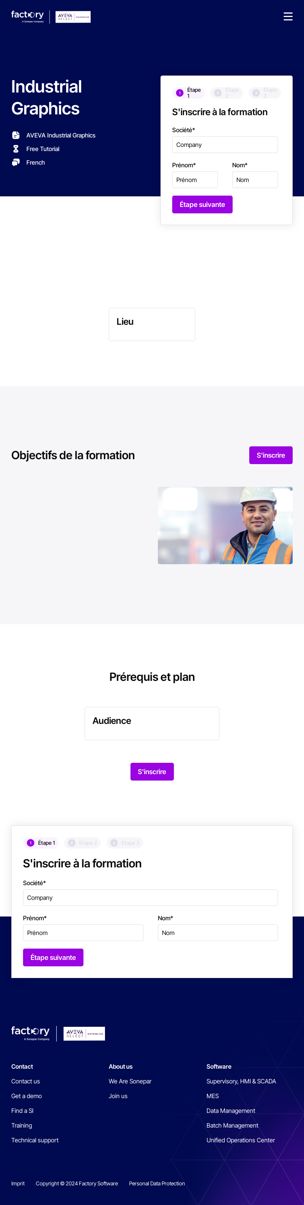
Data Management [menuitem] (231, 1110)
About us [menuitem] (121, 1066)
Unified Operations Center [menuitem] (241, 1140)
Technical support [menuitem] (35, 1140)
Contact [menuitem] (22, 1066)
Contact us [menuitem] (25, 1081)
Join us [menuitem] (118, 1096)
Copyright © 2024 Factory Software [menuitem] (77, 1183)
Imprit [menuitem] (18, 1183)
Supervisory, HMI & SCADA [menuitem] (241, 1081)
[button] (288, 17)
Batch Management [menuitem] (232, 1125)
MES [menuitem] (213, 1096)
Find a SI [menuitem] (22, 1110)
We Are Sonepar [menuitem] (130, 1081)
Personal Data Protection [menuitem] (157, 1183)
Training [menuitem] (21, 1125)
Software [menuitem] (219, 1066)
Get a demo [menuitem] (26, 1096)
